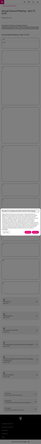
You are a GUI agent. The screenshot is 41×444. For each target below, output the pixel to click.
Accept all (35, 232)
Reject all (28, 232)
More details (5, 229)
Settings (6, 232)
